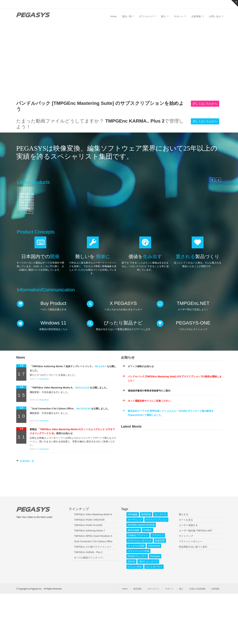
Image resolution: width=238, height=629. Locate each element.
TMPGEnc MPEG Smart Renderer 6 (93, 571)
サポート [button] (179, 16)
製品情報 (137, 624)
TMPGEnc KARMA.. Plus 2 (88, 587)
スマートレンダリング (139, 575)
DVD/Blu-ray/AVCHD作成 (141, 560)
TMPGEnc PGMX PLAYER (88, 560)
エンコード (160, 549)
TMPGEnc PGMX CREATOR (89, 555)
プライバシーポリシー (191, 576)
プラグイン (158, 570)
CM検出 (147, 565)
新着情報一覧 (27, 496)
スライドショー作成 (138, 586)
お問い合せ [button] (215, 16)
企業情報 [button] (196, 16)
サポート (169, 624)
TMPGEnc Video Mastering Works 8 (93, 549)
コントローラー (154, 602)
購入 (181, 624)
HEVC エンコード (148, 596)
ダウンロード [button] (146, 16)
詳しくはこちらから (205, 103)
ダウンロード (153, 624)
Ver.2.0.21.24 (83, 443)
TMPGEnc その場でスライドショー (93, 582)
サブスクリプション (156, 555)
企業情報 (215, 624)
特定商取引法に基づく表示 (193, 582)
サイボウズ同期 (136, 581)
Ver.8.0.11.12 (82, 423)
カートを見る (186, 555)
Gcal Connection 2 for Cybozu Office (93, 576)
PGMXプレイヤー (137, 591)
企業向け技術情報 (197, 624)
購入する (183, 549)
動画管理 (160, 575)
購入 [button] (163, 16)
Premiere (155, 591)
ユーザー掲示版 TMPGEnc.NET (195, 566)
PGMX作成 (154, 581)
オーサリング (135, 555)
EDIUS (131, 596)
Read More (44, 414)
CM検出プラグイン (138, 570)
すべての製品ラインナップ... (89, 593)
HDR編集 (133, 549)
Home (113, 16)
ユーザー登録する (188, 560)
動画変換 (146, 549)
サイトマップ (186, 571)
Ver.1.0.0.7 (100, 401)
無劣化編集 (134, 565)
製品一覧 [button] (127, 16)
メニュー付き (135, 602)
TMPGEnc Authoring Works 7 (89, 566)
